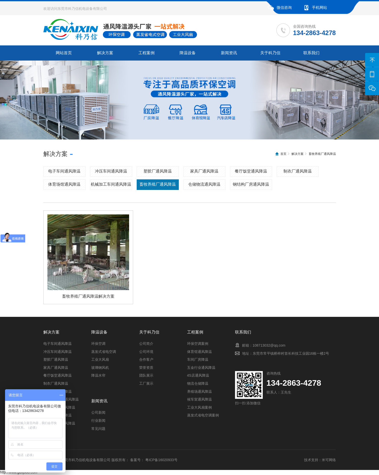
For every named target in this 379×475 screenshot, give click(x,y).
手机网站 (319, 7)
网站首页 (64, 53)
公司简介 (146, 344)
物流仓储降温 (197, 383)
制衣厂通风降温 (297, 171)
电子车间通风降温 (64, 171)
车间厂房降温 (197, 359)
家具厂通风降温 (204, 171)
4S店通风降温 (198, 375)
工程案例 (146, 53)
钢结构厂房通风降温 (251, 184)
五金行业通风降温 (201, 368)
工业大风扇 (100, 359)
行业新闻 (98, 420)
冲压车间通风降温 (111, 171)
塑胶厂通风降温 (157, 171)
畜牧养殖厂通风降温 (322, 154)
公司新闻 (98, 412)
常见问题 (98, 429)
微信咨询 (284, 7)
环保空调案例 (197, 344)
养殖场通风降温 (199, 391)
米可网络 (329, 460)
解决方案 (105, 53)
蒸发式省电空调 (103, 352)
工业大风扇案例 (199, 407)
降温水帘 (98, 375)
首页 (283, 154)
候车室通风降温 (199, 399)
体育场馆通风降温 (64, 184)
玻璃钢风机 (100, 368)
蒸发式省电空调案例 (203, 415)
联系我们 (311, 53)
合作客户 (146, 359)
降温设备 (188, 53)
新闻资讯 (229, 53)
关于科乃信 (270, 53)
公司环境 (146, 352)
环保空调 (98, 344)
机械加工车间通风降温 (111, 184)
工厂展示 (146, 383)
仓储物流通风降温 (204, 184)
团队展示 (146, 375)
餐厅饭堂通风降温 (251, 171)
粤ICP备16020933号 (161, 460)
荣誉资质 (146, 368)
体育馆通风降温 (199, 352)
